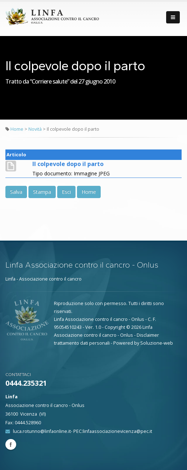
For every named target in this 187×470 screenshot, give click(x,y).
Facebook (10, 444)
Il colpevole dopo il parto (68, 164)
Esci (66, 191)
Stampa (42, 191)
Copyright (115, 327)
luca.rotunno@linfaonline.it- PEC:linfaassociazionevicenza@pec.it (82, 431)
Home (16, 129)
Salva (16, 191)
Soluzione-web (156, 343)
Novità (35, 129)
